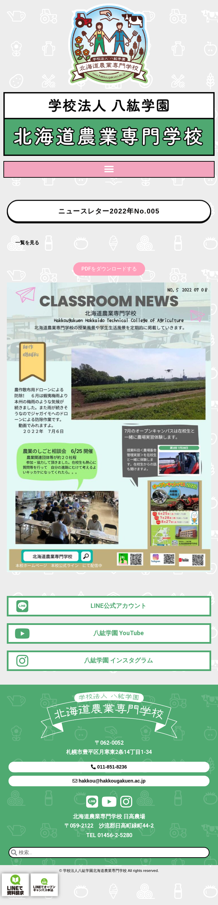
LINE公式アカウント (118, 605)
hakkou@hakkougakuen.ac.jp (109, 781)
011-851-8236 (109, 767)
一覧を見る (27, 242)
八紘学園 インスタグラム (118, 660)
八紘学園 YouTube (118, 633)
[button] (109, 169)
